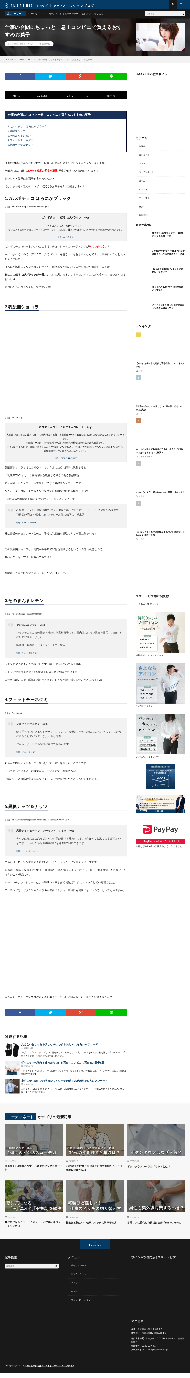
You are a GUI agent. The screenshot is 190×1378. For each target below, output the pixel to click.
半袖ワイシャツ (79, 1279)
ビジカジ (86, 16)
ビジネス (143, 191)
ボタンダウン (50, 16)
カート (88, 99)
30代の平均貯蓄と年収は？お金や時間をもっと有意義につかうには (93, 1171)
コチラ (61, 575)
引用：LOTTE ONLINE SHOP (65, 461)
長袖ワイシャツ (79, 1270)
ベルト (74, 1296)
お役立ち (46, 47)
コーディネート (30, 47)
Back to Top (95, 1250)
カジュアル (144, 157)
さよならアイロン (145, 708)
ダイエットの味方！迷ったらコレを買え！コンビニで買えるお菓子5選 (62, 1065)
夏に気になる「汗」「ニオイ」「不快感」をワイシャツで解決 (34, 1229)
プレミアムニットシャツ (148, 758)
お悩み (142, 148)
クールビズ (34, 16)
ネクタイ (75, 1287)
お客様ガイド (111, 99)
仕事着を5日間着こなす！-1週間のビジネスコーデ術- (33, 1171)
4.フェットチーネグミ (20, 143)
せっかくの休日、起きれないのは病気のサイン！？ (160, 494)
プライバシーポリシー (82, 1304)
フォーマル (144, 200)
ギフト (142, 166)
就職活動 (143, 217)
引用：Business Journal (26, 525)
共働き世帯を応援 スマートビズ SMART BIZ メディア (52, 1370)
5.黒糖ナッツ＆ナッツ (20, 147)
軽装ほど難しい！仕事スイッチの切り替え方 (95, 1229)
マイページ (69, 99)
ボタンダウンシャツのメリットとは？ (153, 1169)
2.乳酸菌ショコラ (18, 133)
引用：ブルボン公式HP (25, 755)
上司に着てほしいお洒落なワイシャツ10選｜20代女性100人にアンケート (64, 1083)
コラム (142, 183)
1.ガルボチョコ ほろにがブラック (27, 129)
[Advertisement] (160, 569)
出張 (141, 208)
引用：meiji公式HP (65, 240)
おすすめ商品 (42, 99)
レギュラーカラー (69, 16)
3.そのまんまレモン (19, 138)
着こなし (98, 16)
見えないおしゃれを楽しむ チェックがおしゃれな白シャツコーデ (59, 1047)
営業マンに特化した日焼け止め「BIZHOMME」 (148, 1229)
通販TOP (17, 99)
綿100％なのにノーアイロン (150, 657)
